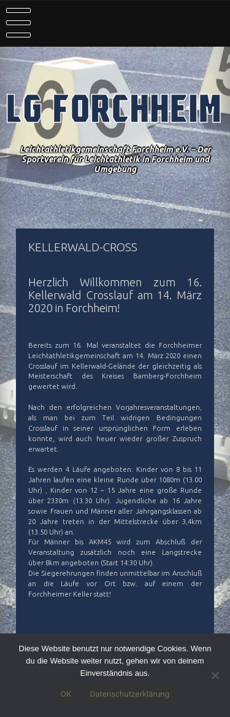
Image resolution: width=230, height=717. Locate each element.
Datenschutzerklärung (129, 694)
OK (66, 694)
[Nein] (215, 675)
